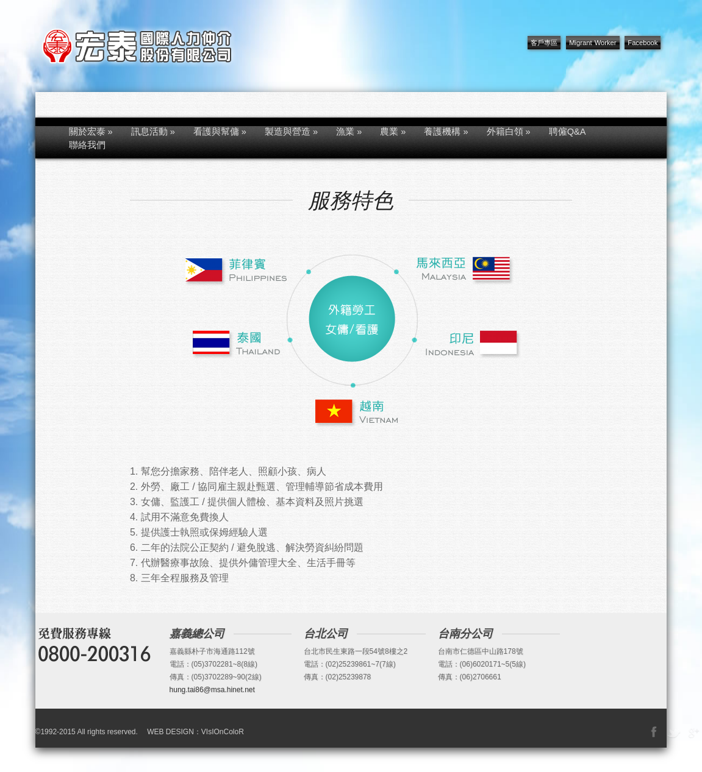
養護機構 (446, 131)
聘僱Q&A (567, 131)
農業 (393, 131)
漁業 (349, 131)
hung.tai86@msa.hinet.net (212, 689)
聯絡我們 (87, 145)
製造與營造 (291, 131)
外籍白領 (509, 131)
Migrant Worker (592, 42)
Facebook (642, 42)
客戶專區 (544, 42)
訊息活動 (153, 131)
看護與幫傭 (219, 131)
